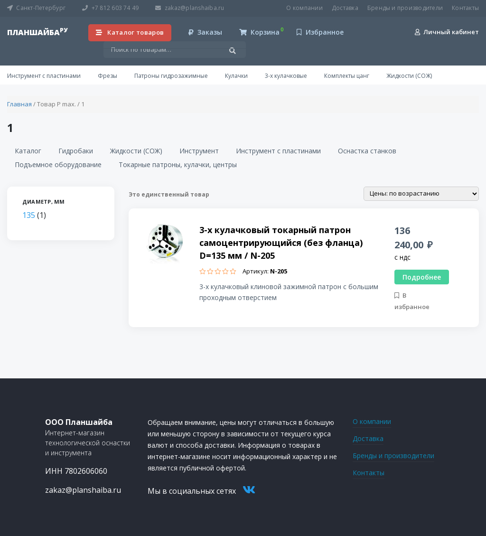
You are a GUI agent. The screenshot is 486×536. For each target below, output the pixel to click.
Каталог (28, 150)
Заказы (205, 32)
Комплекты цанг (346, 76)
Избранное (320, 32)
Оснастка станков (367, 150)
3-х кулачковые (286, 76)
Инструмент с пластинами (44, 76)
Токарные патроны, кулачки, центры (178, 164)
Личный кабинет (447, 32)
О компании (304, 8)
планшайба (37, 32)
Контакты (465, 8)
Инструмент (199, 150)
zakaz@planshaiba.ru (189, 8)
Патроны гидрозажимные (171, 76)
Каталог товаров (130, 32)
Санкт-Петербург (36, 8)
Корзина (259, 32)
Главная (19, 104)
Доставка (345, 8)
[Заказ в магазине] (421, 194)
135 (28, 215)
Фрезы (107, 76)
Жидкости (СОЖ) (409, 76)
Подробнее (421, 277)
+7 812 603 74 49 (110, 8)
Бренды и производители (405, 8)
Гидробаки (75, 150)
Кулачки (236, 76)
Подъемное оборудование (58, 164)
